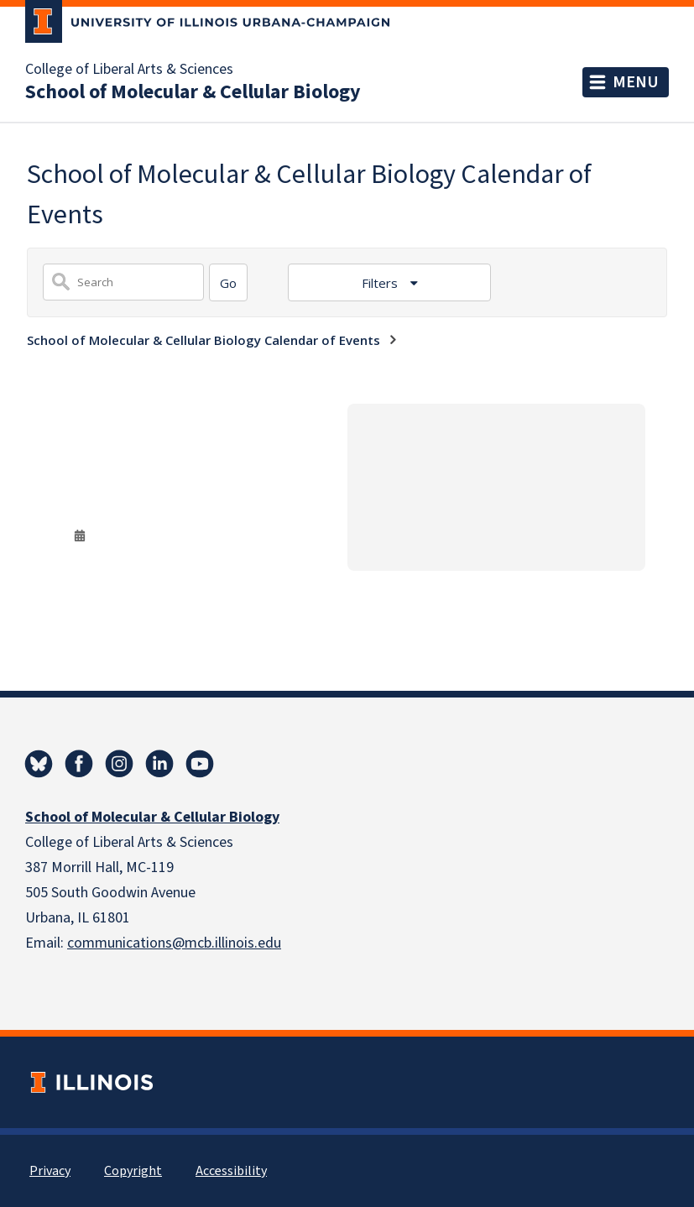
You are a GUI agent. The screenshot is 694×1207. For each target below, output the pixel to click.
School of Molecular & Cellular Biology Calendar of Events (203, 340)
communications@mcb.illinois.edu (174, 943)
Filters (381, 282)
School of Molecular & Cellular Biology (193, 92)
